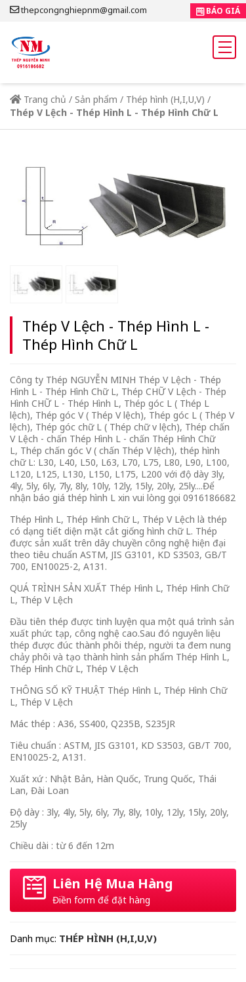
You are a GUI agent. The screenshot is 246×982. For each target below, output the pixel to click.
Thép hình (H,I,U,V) (165, 99)
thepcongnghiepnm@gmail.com (78, 10)
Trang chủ (38, 99)
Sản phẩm (96, 99)
